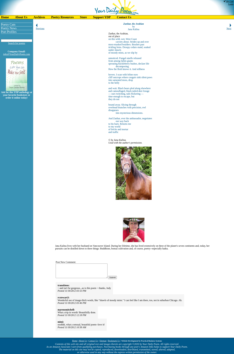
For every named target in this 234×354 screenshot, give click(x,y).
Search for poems (16, 43)
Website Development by (141, 341)
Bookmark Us (114, 341)
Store (83, 17)
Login (230, 4)
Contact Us (124, 17)
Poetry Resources (62, 17)
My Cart (228, 1)
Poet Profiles (9, 31)
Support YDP (102, 17)
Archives (39, 17)
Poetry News (9, 28)
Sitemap (102, 341)
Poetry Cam (8, 24)
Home (5, 17)
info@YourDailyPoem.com (16, 54)
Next (229, 27)
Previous (40, 27)
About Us (21, 17)
